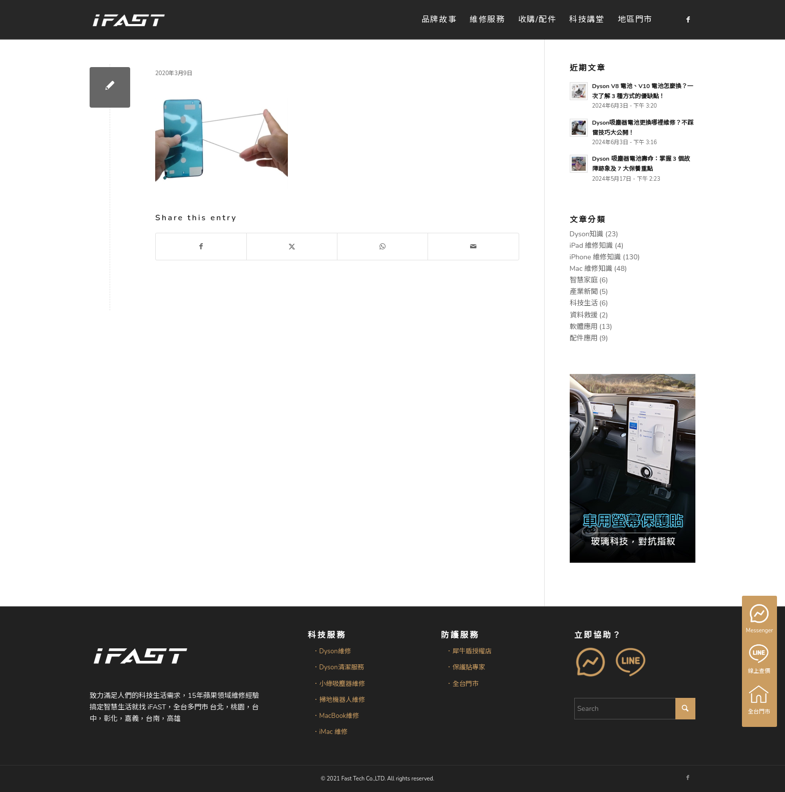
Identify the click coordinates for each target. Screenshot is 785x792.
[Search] (634, 708)
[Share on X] (292, 246)
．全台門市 (462, 683)
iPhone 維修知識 (595, 257)
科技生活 (584, 303)
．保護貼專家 (465, 667)
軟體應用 (584, 326)
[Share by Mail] (473, 246)
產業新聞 (584, 291)
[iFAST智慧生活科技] (128, 20)
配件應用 (584, 338)
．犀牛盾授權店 (469, 651)
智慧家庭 (584, 280)
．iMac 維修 (330, 731)
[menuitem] (439, 20)
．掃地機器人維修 (339, 699)
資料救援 (584, 315)
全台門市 (759, 700)
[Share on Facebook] (201, 246)
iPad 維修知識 (591, 245)
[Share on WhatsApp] (382, 246)
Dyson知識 (587, 234)
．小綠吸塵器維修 (339, 683)
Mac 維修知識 (591, 268)
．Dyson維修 (332, 651)
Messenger (760, 619)
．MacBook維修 (336, 715)
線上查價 (759, 659)
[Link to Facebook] (687, 19)
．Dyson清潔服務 (338, 667)
